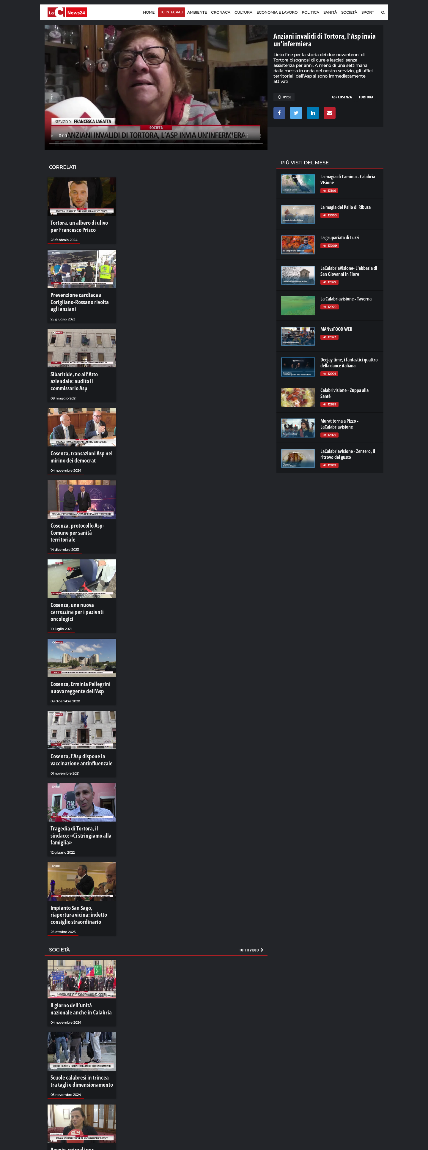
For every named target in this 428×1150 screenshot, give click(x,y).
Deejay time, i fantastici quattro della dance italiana (349, 362)
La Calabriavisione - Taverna (346, 298)
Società (349, 12)
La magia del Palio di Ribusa (345, 207)
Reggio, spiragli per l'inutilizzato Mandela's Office (80, 1077)
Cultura (243, 12)
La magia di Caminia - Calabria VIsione (347, 179)
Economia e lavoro (277, 12)
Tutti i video (251, 882)
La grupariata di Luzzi (339, 237)
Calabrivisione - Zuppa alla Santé (344, 393)
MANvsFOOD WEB (336, 329)
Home (149, 12)
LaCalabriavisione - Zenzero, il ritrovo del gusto (347, 454)
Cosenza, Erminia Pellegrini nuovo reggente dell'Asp (82, 642)
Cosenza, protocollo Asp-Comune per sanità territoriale (81, 505)
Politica (310, 12)
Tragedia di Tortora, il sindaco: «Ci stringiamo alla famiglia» (82, 779)
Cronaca (220, 12)
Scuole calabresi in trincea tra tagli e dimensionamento (82, 1008)
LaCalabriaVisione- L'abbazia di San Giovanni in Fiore (348, 271)
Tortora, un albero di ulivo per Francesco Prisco (78, 225)
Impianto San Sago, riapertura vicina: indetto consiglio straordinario (78, 850)
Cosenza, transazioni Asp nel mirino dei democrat (76, 436)
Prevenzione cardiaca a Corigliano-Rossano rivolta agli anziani (79, 296)
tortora (366, 97)
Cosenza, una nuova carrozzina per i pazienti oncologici (78, 573)
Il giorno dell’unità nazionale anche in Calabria (77, 940)
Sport (367, 12)
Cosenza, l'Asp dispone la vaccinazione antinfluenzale (76, 710)
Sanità (330, 12)
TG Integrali (171, 12)
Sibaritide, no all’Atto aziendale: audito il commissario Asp (80, 368)
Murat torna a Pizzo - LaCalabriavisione (339, 424)
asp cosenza (342, 97)
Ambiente (197, 12)
